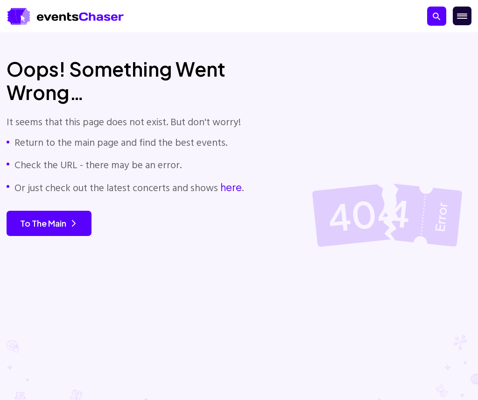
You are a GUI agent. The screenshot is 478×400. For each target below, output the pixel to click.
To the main (49, 223)
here (231, 187)
